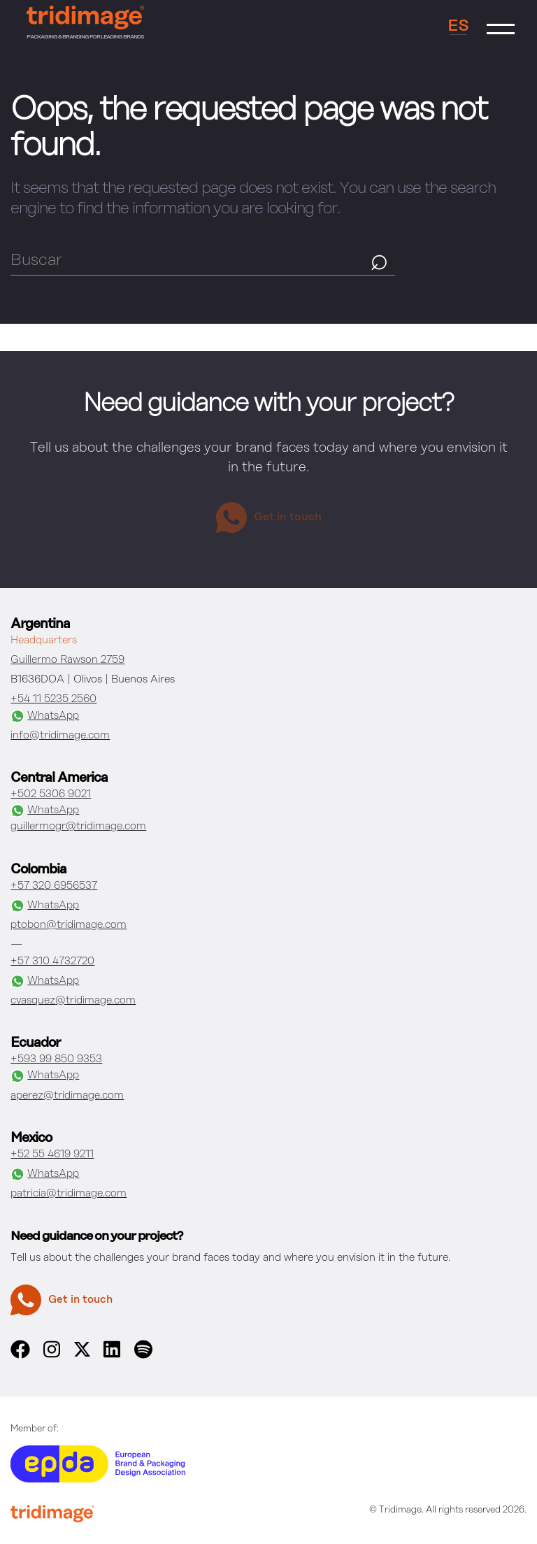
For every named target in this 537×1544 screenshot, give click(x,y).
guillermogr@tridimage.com (78, 826)
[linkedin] (111, 1355)
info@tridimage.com (60, 735)
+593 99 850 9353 (56, 1059)
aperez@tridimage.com (67, 1095)
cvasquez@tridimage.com (73, 1000)
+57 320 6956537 (53, 886)
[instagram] (51, 1355)
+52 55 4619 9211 (52, 1154)
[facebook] (19, 1355)
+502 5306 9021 (50, 794)
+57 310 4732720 (52, 961)
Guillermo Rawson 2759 (67, 660)
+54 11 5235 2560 (53, 699)
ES (458, 26)
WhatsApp (44, 716)
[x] (82, 1353)
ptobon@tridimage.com (68, 925)
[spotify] (143, 1355)
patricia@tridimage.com (68, 1193)
